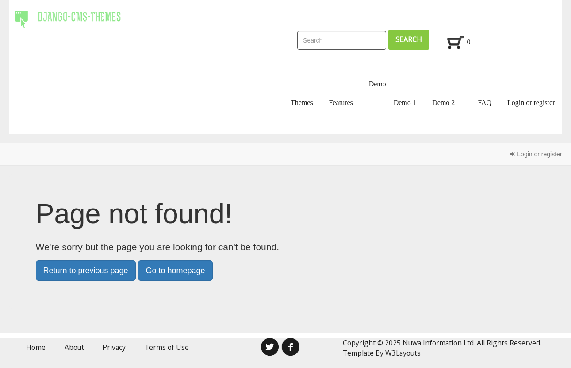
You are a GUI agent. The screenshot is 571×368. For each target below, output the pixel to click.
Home (36, 347)
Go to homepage (175, 270)
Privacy (114, 347)
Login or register (531, 102)
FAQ (484, 102)
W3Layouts (403, 353)
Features (341, 102)
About (74, 347)
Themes (302, 102)
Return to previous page (85, 270)
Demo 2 (443, 102)
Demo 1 (405, 102)
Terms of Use (167, 347)
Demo (377, 84)
